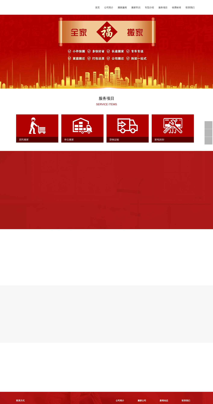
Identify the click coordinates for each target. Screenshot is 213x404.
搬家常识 (135, 7)
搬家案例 (142, 385)
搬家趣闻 (122, 7)
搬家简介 (120, 381)
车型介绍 (149, 7)
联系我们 (190, 7)
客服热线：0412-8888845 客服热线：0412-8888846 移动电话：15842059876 (28, 385)
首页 (97, 7)
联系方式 (186, 381)
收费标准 (176, 7)
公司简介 (108, 7)
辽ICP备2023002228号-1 (61, 401)
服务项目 (163, 7)
